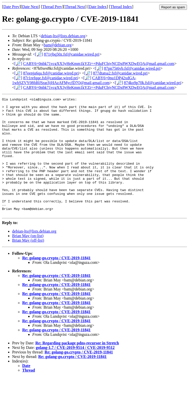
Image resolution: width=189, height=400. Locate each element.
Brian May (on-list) (27, 259)
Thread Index (121, 7)
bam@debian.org (57, 45)
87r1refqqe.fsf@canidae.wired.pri (50, 78)
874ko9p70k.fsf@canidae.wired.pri (152, 83)
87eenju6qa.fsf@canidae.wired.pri (51, 73)
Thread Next (75, 7)
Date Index (98, 7)
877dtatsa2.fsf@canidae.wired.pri (120, 73)
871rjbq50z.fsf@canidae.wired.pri (71, 54)
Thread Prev (52, 7)
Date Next (30, 7)
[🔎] (39, 54)
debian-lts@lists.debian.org (63, 36)
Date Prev (11, 7)
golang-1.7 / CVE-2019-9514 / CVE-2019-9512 (75, 371)
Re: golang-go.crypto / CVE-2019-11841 (56, 281)
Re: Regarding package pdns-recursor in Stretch (77, 366)
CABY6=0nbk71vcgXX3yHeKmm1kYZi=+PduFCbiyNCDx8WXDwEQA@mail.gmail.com (98, 63)
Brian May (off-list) (28, 264)
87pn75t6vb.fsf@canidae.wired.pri (132, 68)
